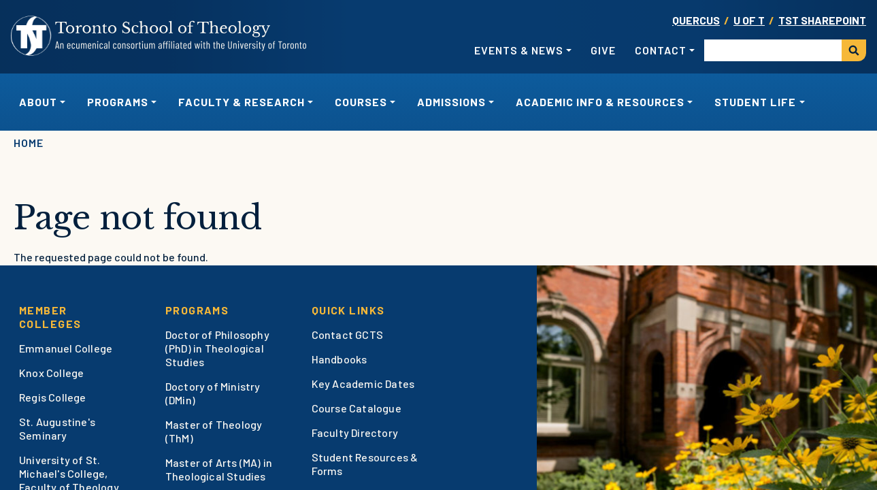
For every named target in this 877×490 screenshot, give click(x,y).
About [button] (38, 101)
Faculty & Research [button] (241, 101)
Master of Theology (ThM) (214, 431)
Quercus (696, 20)
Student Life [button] (755, 101)
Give (603, 50)
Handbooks (339, 359)
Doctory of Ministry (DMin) (213, 393)
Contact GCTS (347, 334)
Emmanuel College (65, 348)
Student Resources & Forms (365, 464)
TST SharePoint (822, 20)
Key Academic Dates (363, 383)
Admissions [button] (451, 101)
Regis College (52, 397)
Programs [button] (117, 101)
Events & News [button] (518, 50)
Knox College (51, 372)
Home (29, 142)
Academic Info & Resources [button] (600, 101)
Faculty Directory (355, 432)
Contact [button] (660, 50)
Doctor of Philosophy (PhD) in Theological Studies (217, 348)
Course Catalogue (356, 408)
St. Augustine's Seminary (57, 428)
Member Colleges (50, 317)
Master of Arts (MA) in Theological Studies (218, 469)
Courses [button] (361, 101)
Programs (197, 310)
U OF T (749, 20)
